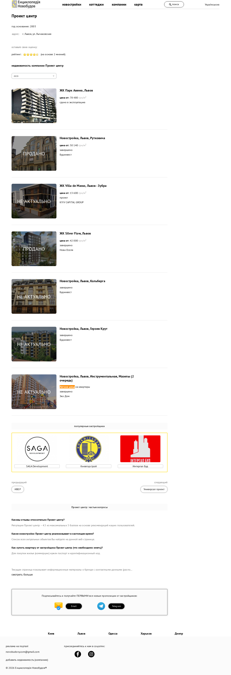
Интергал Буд (140, 466)
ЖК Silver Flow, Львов (75, 233)
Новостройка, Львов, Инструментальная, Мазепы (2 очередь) (97, 378)
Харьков (146, 633)
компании (119, 4)
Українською (212, 4)
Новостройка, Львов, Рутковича (82, 138)
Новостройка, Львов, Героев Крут (83, 329)
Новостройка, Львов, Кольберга (82, 281)
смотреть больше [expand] (22, 574)
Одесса (112, 633)
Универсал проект (154, 489)
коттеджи (96, 4)
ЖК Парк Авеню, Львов (76, 90)
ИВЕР (18, 489)
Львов (81, 633)
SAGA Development (37, 466)
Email (74, 606)
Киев (51, 633)
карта (138, 4)
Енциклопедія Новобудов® (31, 667)
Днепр (179, 633)
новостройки (71, 4)
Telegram (116, 606)
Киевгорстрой (89, 466)
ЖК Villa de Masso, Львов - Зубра (83, 186)
